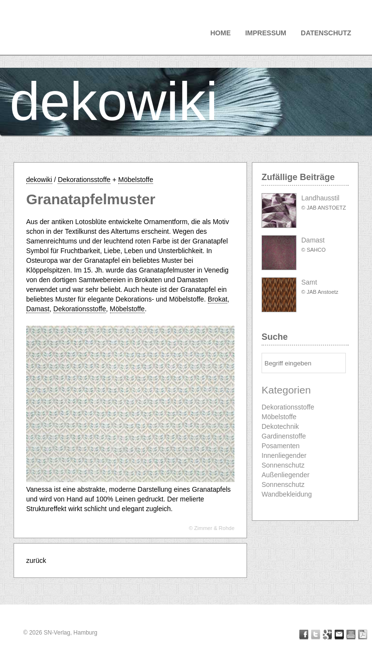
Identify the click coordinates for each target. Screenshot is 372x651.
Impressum (265, 33)
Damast (37, 309)
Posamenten (281, 446)
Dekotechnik (280, 426)
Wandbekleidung (287, 494)
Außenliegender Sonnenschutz (286, 479)
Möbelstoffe (135, 179)
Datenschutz (326, 33)
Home (220, 33)
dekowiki (114, 101)
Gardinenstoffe (284, 436)
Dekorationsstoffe (84, 179)
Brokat (217, 299)
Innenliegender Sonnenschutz (284, 460)
